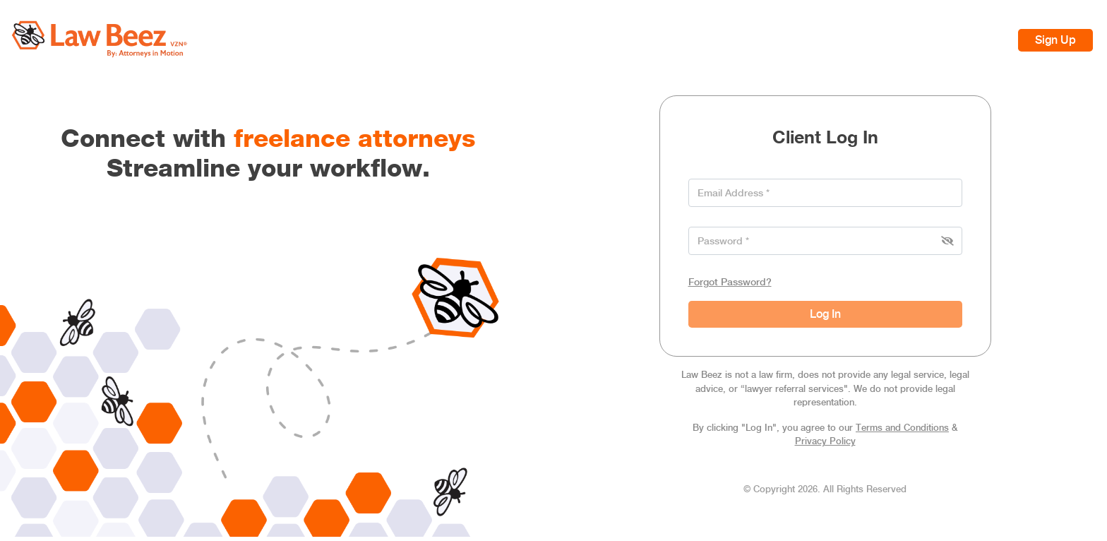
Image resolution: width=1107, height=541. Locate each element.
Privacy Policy (825, 441)
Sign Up (1055, 40)
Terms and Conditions (902, 427)
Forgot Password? (730, 281)
